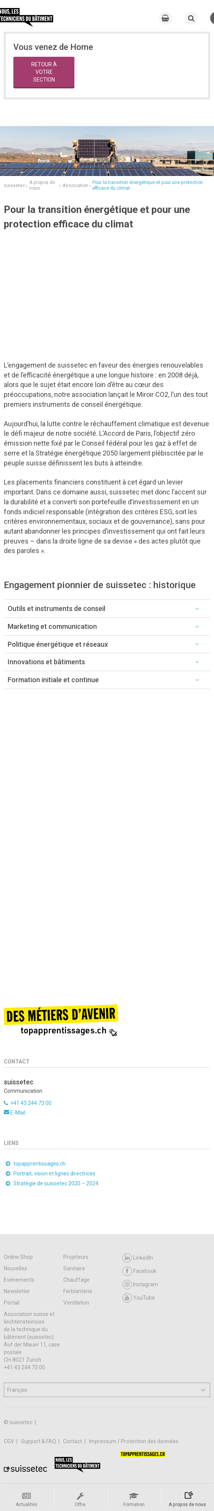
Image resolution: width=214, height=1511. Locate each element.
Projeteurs (75, 1257)
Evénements (19, 1280)
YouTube (138, 1298)
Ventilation (76, 1303)
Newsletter (17, 1291)
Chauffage (76, 1280)
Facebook (139, 1271)
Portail (11, 1303)
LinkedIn (137, 1258)
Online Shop (18, 1257)
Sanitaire (74, 1268)
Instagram (140, 1284)
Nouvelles (15, 1268)
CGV (9, 1441)
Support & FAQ (39, 1441)
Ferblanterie (77, 1291)
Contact (73, 1441)
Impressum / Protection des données (133, 1441)
